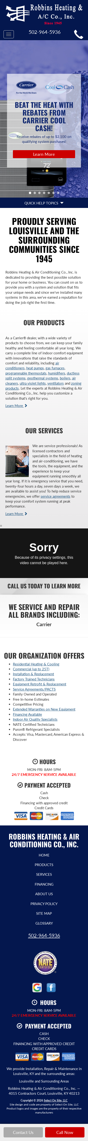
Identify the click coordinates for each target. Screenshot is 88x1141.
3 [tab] (40, 194)
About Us (44, 894)
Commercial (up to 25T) (31, 669)
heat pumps (35, 368)
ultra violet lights (33, 383)
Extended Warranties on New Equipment (44, 709)
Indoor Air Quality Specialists (35, 719)
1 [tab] (31, 194)
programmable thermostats (25, 373)
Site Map (44, 913)
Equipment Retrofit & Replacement (39, 684)
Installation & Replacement (33, 674)
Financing (44, 884)
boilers (65, 378)
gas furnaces (55, 368)
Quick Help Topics (44, 203)
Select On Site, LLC (56, 1100)
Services (44, 874)
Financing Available (27, 714)
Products (44, 865)
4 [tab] (45, 194)
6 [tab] (54, 194)
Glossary (44, 923)
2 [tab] (36, 194)
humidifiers (56, 373)
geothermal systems (42, 378)
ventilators (55, 383)
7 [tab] (59, 194)
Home (44, 855)
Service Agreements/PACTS (34, 689)
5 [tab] (50, 194)
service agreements (55, 496)
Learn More (44, 154)
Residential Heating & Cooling (36, 664)
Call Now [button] (64, 1132)
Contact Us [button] (23, 1132)
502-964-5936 (44, 935)
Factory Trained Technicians (34, 679)
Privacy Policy (44, 904)
